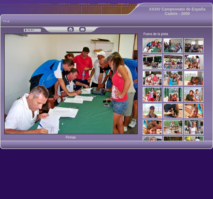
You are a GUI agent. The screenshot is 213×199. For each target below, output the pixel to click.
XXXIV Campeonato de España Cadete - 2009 (177, 11)
